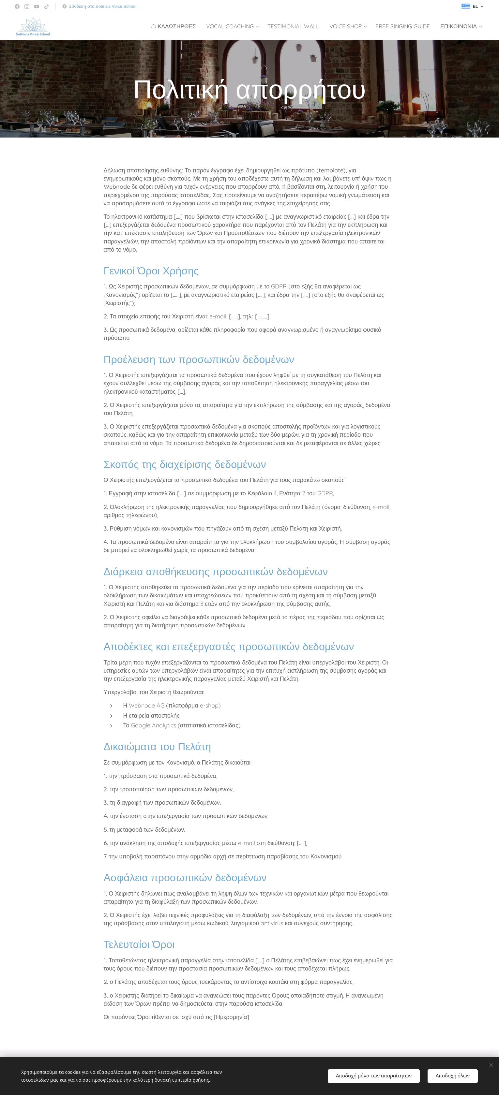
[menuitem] (175, 26)
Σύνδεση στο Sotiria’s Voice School (102, 6)
